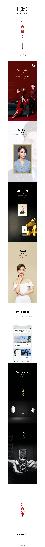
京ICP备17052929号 (22, 545)
